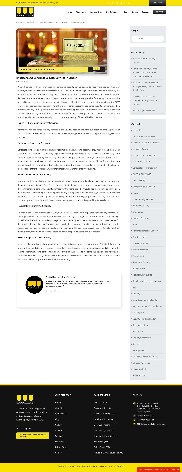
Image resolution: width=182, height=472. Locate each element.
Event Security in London (144, 186)
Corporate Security (141, 161)
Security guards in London (144, 319)
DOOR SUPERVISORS (142, 174)
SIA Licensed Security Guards (146, 356)
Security (136, 293)
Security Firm (138, 312)
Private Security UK (141, 243)
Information (138, 212)
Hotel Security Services (143, 199)
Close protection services (144, 136)
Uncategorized (139, 369)
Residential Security (141, 262)
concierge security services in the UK (50, 129)
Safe (134, 287)
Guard (135, 193)
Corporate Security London (145, 168)
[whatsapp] (129, 3)
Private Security (140, 237)
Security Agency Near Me (144, 110)
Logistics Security (140, 218)
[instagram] (117, 3)
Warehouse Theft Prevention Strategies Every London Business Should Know (148, 86)
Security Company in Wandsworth (148, 306)
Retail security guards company (147, 281)
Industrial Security (141, 205)
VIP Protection (139, 375)
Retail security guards (142, 275)
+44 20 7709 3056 (147, 416)
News (135, 224)
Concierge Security (62, 22)
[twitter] (112, 3)
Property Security (140, 249)
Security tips (138, 331)
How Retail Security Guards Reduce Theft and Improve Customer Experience (145, 72)
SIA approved (139, 350)
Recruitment (138, 256)
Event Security (139, 180)
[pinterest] (125, 3)
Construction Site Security (144, 155)
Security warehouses (142, 337)
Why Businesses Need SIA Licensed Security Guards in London (145, 100)
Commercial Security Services (146, 142)
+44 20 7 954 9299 (147, 420)
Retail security (139, 268)
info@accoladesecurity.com (48, 3)
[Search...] (147, 38)
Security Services (140, 325)
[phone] (68, 291)
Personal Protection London (145, 230)
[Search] (134, 38)
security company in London (145, 300)
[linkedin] (121, 3)
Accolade (21, 22)
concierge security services (30, 216)
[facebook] (108, 3)
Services (136, 344)
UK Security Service (141, 363)
